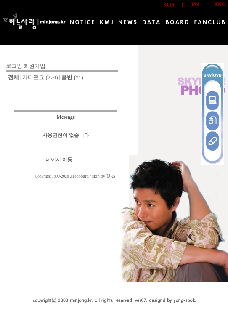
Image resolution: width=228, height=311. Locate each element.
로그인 (14, 66)
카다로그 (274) (40, 77)
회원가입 (34, 66)
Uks (110, 176)
